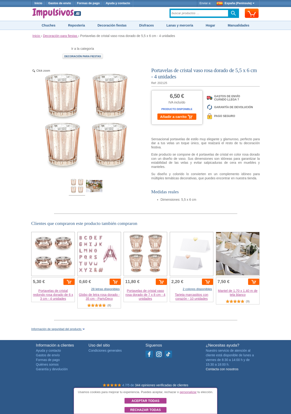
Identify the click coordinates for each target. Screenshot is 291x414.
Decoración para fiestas (82, 56)
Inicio (38, 3)
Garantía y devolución (52, 369)
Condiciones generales (105, 350)
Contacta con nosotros (222, 369)
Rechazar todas (145, 410)
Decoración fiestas (112, 25)
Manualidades (238, 25)
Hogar (210, 25)
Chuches (48, 25)
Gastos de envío (59, 3)
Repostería (76, 25)
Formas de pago (88, 3)
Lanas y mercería (179, 25)
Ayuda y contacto (118, 3)
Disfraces (146, 25)
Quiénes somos (47, 364)
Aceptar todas (145, 401)
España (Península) (236, 3)
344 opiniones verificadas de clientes (161, 385)
